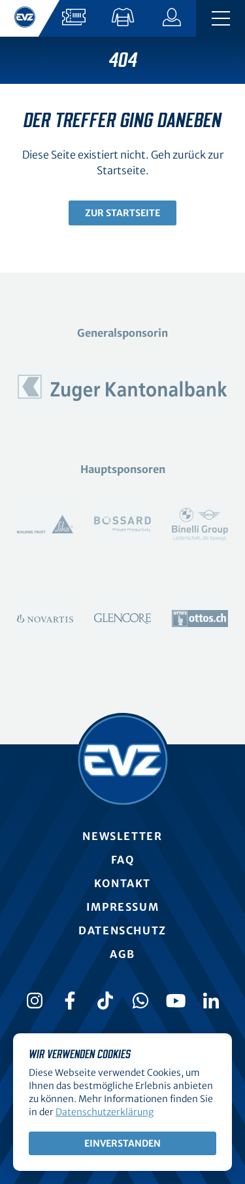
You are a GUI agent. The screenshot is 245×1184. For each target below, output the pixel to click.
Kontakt (122, 883)
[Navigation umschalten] (220, 18)
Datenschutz (122, 930)
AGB (122, 954)
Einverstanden (122, 1143)
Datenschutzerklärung (105, 1112)
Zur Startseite (122, 213)
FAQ (123, 859)
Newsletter (122, 836)
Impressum (122, 906)
